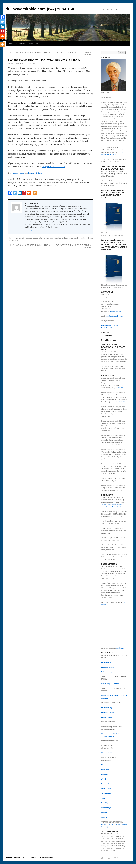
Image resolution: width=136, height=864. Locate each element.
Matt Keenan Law (115, 311)
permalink (14, 240)
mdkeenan (31, 63)
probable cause (31, 238)
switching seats (79, 238)
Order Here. (119, 388)
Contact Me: (20, 43)
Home (10, 43)
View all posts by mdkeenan (36, 230)
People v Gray (18, 173)
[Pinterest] (24, 193)
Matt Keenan (120, 648)
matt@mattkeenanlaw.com (53, 166)
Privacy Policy (33, 43)
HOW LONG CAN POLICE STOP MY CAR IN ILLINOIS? (29, 52)
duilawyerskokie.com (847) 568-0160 (40, 9)
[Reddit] (29, 193)
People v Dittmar (35, 173)
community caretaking (53, 238)
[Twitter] (15, 193)
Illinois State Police (107, 753)
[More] (35, 193)
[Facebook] (10, 193)
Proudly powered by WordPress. (114, 858)
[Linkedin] (20, 193)
